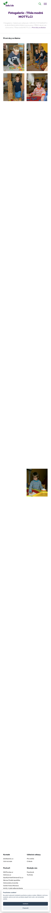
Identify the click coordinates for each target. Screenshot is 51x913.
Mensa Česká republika (11, 880)
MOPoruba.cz (8, 872)
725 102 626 (7, 861)
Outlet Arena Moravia (11, 885)
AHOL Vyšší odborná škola (13, 888)
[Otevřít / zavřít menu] (45, 4)
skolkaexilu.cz (8, 858)
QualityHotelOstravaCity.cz (13, 877)
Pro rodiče (30, 858)
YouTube (30, 875)
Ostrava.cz (7, 875)
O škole (29, 861)
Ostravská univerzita (10, 883)
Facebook (30, 872)
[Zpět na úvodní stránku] (8, 4)
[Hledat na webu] (40, 4)
